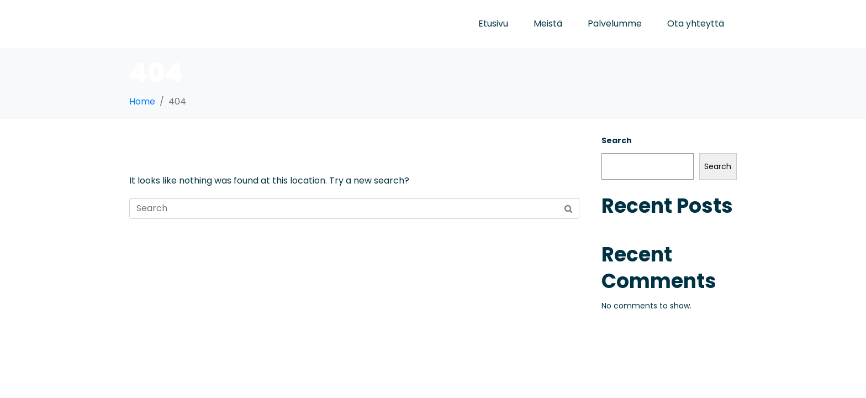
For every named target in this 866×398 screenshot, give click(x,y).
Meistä (548, 23)
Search (616, 140)
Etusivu (493, 23)
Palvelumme (615, 23)
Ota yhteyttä (695, 23)
